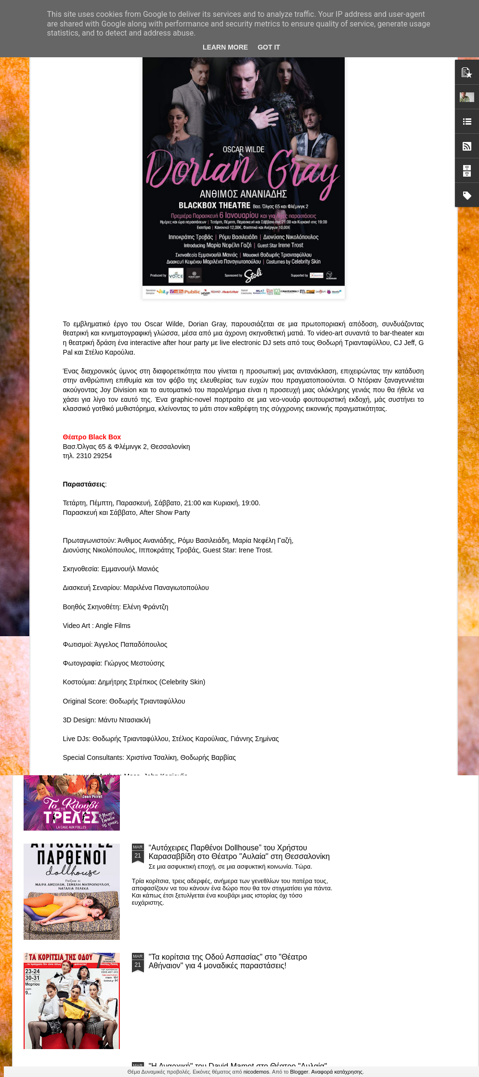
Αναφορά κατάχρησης (337, 1072)
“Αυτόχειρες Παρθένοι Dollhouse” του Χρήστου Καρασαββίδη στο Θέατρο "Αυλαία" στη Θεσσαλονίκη (239, 852)
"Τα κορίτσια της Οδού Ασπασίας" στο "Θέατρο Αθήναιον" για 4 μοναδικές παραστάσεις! (228, 961)
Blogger (299, 1072)
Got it (269, 47)
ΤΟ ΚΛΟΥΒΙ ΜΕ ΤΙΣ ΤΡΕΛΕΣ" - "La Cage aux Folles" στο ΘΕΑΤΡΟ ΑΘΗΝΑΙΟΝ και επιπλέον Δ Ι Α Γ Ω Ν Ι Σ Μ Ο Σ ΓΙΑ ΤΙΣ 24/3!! (241, 747)
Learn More (225, 47)
